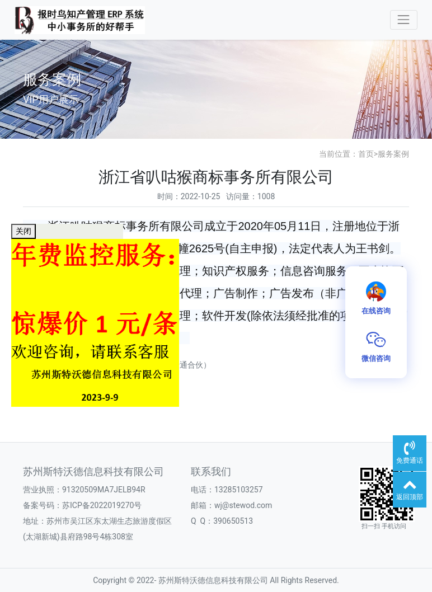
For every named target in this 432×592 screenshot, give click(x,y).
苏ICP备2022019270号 (102, 505)
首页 (366, 153)
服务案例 (393, 153)
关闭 (23, 231)
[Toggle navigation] (403, 20)
